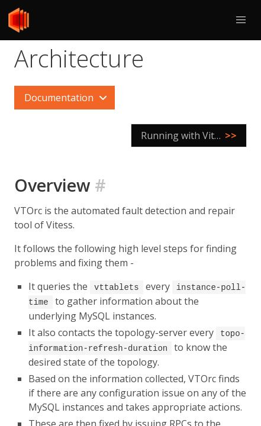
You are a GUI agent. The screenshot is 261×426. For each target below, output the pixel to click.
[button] (240, 20)
